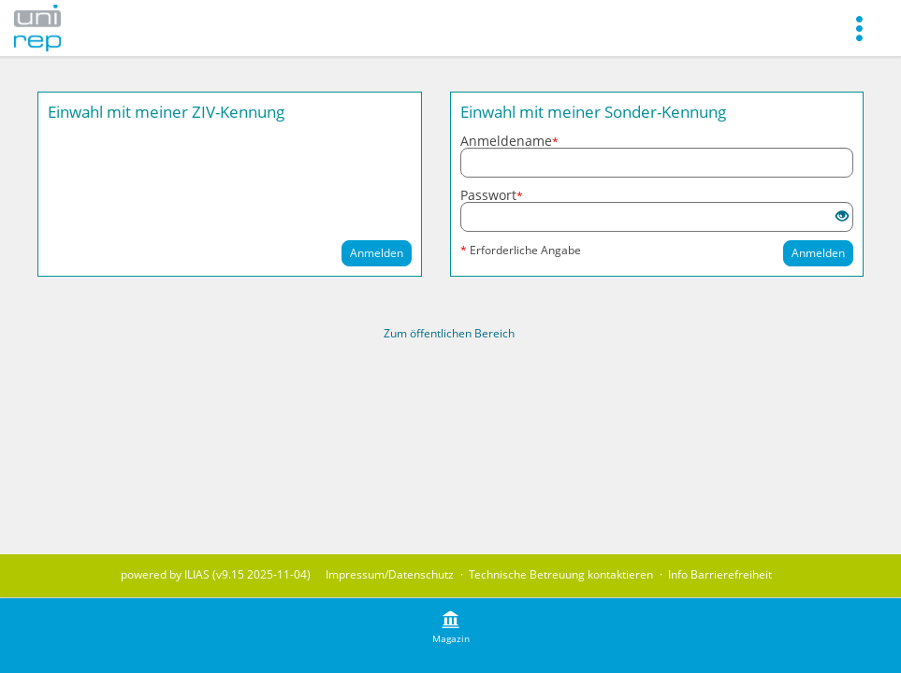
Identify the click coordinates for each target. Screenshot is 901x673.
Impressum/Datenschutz (390, 574)
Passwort (491, 195)
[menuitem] (859, 28)
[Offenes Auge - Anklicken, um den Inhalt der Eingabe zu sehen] (842, 216)
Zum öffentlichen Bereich (449, 333)
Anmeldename (509, 141)
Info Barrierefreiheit (720, 574)
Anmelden (376, 253)
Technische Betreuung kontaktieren (561, 574)
